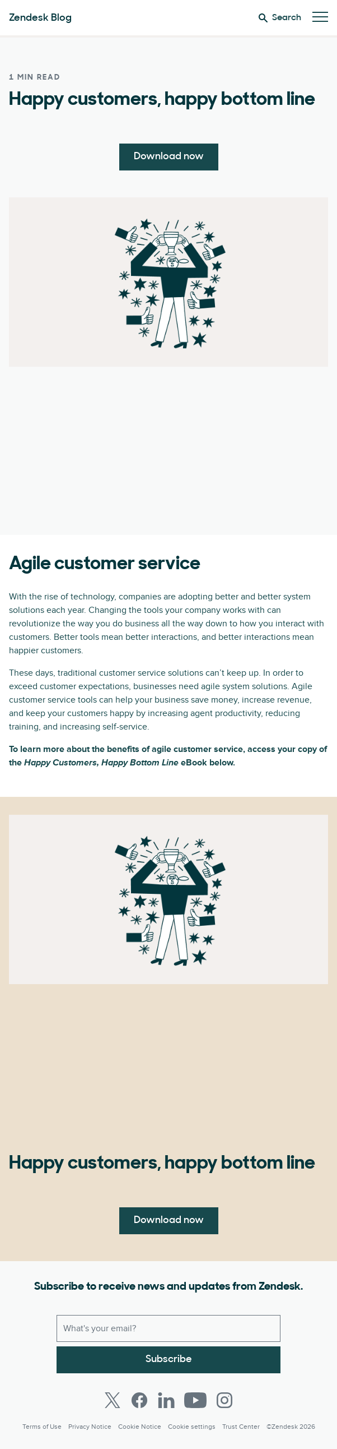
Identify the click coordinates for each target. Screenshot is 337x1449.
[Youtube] (195, 1400)
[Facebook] (139, 1400)
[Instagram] (224, 1400)
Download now (169, 156)
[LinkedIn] (166, 1400)
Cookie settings (192, 1427)
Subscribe (169, 1359)
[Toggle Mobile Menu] (320, 17)
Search (280, 17)
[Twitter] (112, 1400)
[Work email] (168, 1328)
